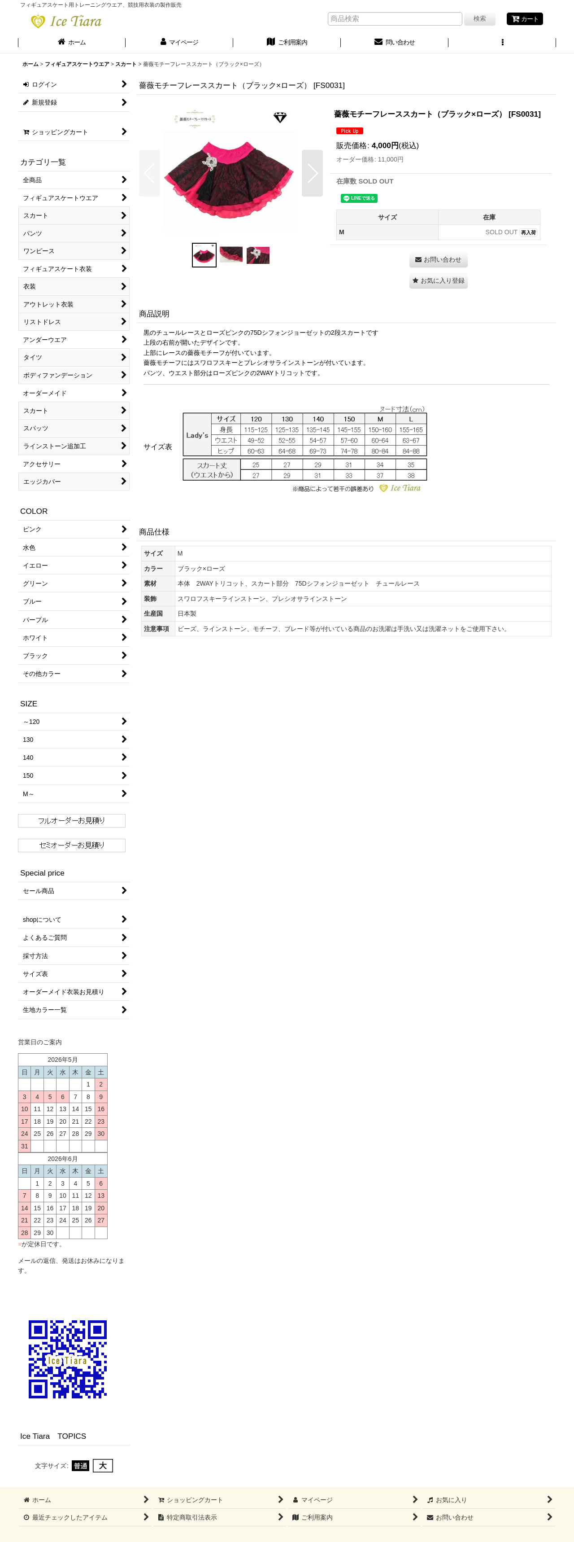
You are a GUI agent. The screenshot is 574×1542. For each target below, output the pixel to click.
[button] (502, 43)
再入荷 (528, 232)
